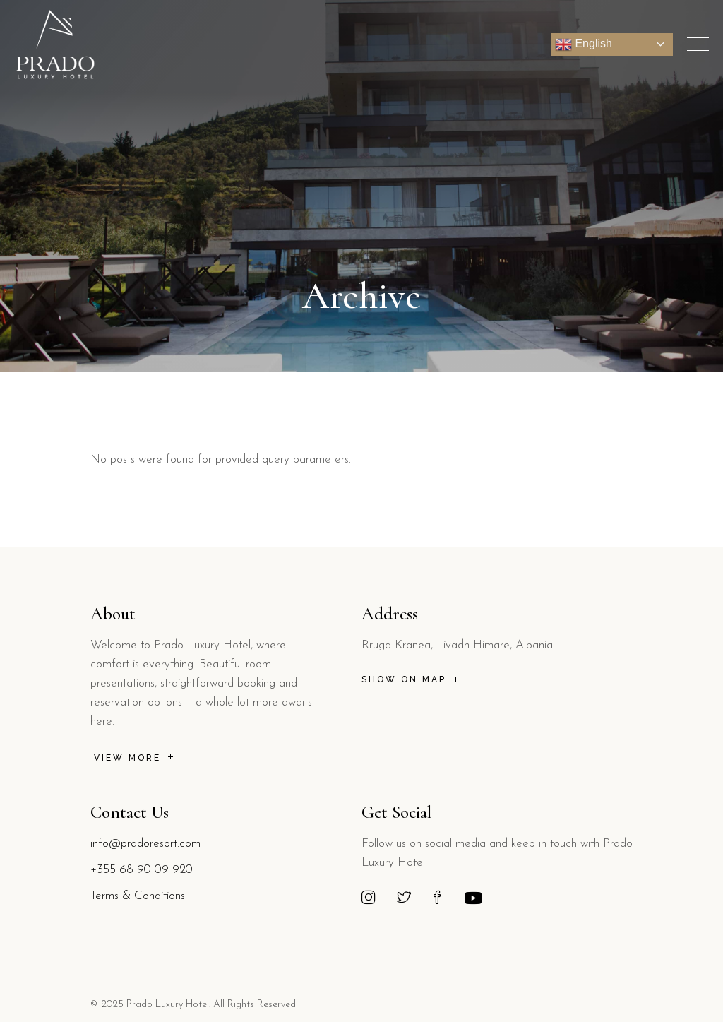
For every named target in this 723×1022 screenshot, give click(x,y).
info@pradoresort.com (145, 844)
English (583, 44)
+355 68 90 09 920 (141, 870)
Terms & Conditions (137, 896)
